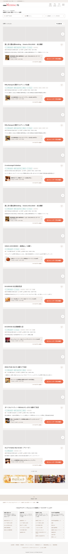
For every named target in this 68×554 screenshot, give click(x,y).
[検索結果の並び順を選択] (60, 24)
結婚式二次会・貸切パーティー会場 (28, 502)
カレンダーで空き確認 (54, 59)
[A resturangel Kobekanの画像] (34, 155)
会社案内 (12, 544)
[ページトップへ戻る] (34, 498)
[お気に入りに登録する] (61, 44)
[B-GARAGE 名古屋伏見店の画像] (34, 276)
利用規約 (17, 544)
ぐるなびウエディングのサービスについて (30, 547)
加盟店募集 (55, 544)
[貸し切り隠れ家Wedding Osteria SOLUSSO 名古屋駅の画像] (34, 34)
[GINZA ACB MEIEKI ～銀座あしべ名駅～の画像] (34, 235)
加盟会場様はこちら (47, 544)
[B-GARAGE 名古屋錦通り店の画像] (34, 316)
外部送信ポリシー (38, 544)
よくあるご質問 (43, 547)
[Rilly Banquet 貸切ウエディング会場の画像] (34, 74)
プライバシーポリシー (29, 544)
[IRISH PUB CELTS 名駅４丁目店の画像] (34, 356)
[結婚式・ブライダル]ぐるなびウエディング (11, 502)
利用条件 (22, 544)
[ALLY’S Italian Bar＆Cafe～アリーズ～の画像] (34, 437)
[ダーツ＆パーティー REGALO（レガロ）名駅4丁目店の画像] (34, 397)
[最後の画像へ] (62, 34)
